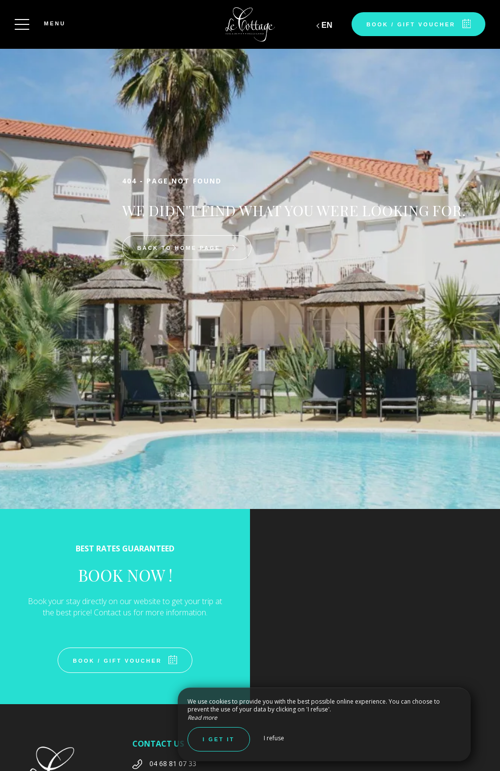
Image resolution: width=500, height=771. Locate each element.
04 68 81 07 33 (172, 763)
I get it (219, 739)
